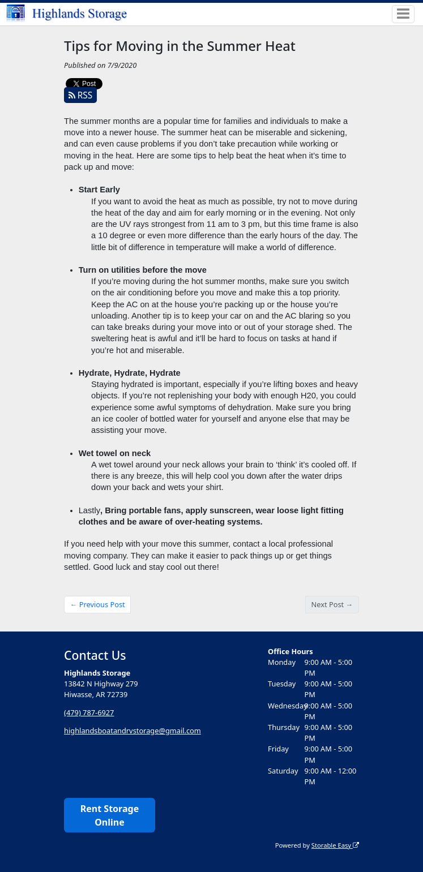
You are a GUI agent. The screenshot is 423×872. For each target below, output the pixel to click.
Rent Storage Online (109, 815)
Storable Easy (335, 845)
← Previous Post (97, 604)
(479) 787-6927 (89, 712)
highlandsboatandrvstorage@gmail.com (132, 730)
